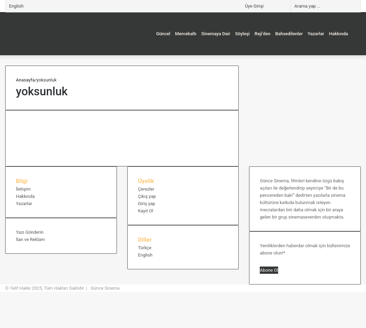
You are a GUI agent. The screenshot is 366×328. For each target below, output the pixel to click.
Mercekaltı (185, 33)
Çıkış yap (147, 196)
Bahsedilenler (289, 33)
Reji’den (263, 33)
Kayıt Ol (145, 210)
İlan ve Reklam (30, 239)
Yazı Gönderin (30, 232)
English (16, 6)
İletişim (23, 189)
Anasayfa (25, 80)
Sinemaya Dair (215, 33)
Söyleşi (242, 33)
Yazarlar (316, 33)
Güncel (163, 33)
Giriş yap (146, 203)
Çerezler (146, 189)
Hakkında (338, 33)
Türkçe (145, 247)
